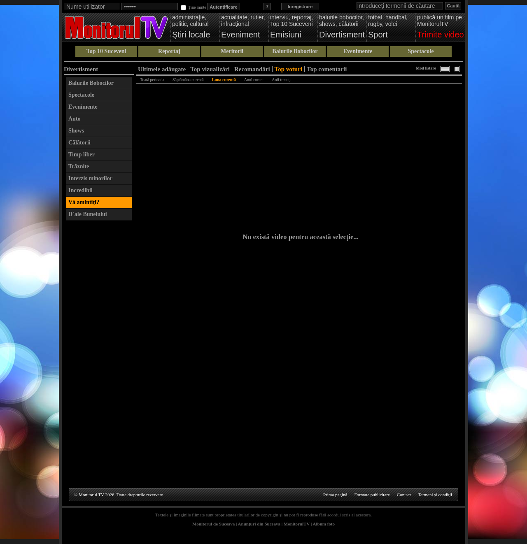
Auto (74, 119)
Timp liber (81, 154)
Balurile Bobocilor (294, 51)
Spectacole (421, 51)
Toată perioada (152, 79)
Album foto (324, 523)
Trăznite (78, 166)
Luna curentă (224, 79)
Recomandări (252, 69)
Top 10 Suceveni (106, 51)
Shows (76, 131)
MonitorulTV (297, 523)
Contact (404, 494)
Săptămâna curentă (188, 79)
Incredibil (80, 190)
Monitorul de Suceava (213, 523)
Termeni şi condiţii (435, 494)
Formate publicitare (371, 494)
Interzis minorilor (90, 178)
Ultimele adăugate (162, 69)
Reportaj (169, 51)
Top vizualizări (210, 69)
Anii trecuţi (281, 79)
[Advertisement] (99, 348)
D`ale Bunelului (87, 214)
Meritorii (232, 51)
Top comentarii (327, 69)
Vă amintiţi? (83, 202)
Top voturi (288, 69)
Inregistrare (300, 6)
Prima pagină (335, 494)
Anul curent (254, 79)
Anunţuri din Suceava (259, 523)
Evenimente (358, 51)
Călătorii (79, 142)
